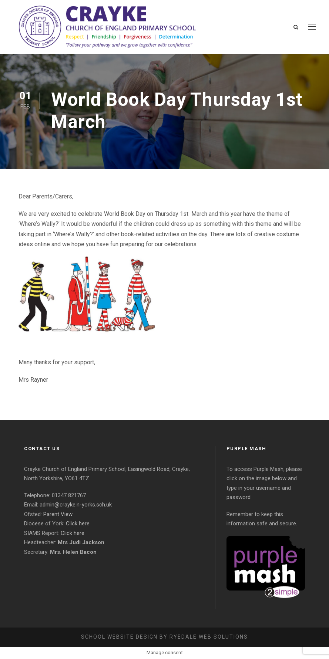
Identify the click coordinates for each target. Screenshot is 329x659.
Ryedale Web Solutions (208, 637)
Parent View (58, 514)
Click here (78, 523)
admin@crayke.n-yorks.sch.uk (76, 504)
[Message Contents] (164, 288)
